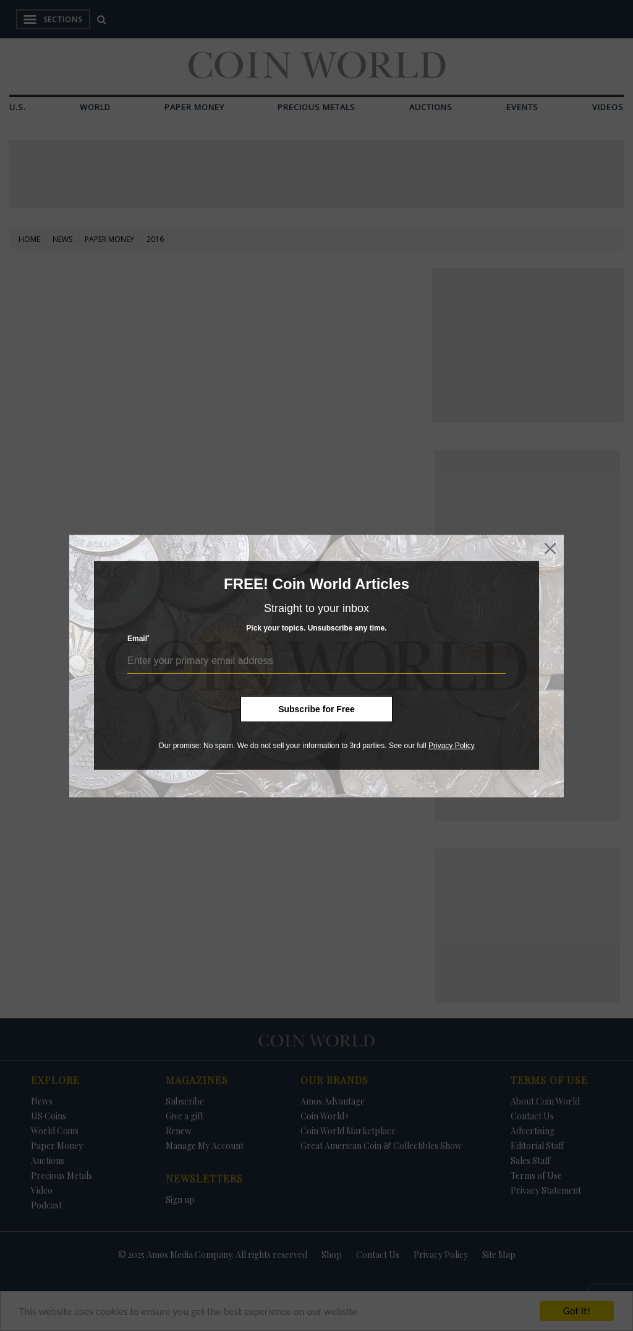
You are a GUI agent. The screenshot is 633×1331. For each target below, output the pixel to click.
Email (138, 638)
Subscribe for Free (316, 709)
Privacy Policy (451, 745)
